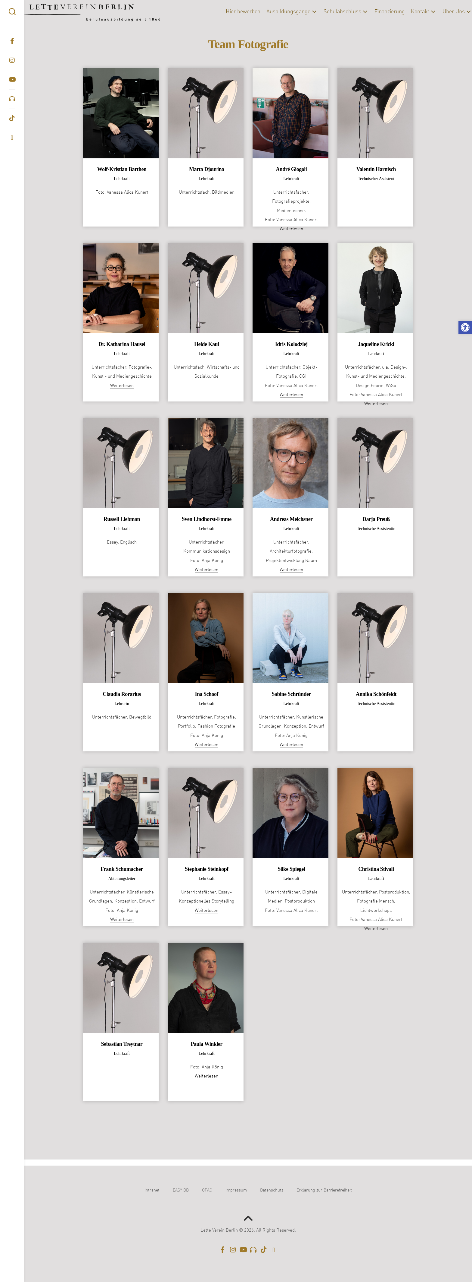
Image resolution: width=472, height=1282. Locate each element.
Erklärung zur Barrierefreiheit (324, 1190)
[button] (465, 327)
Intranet (152, 1190)
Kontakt (408, 11)
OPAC (207, 1190)
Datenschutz (271, 1190)
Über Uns (441, 11)
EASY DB (181, 1190)
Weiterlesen (291, 229)
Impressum (236, 1190)
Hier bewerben (231, 11)
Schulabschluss (330, 11)
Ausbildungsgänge (276, 11)
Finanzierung (377, 11)
